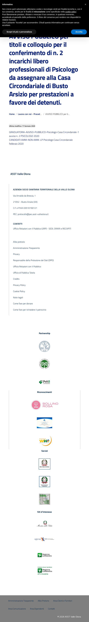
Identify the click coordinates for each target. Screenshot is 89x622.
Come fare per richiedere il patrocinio (29, 309)
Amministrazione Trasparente (26, 248)
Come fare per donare (23, 303)
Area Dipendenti (37, 608)
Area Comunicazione (17, 608)
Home (12, 114)
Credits (16, 278)
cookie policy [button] (70, 12)
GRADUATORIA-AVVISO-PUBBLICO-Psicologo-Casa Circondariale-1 (44, 132)
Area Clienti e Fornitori (62, 600)
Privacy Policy (19, 285)
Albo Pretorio (43, 600)
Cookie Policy (19, 291)
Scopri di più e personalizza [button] (19, 32)
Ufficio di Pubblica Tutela (24, 272)
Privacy (16, 254)
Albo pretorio (19, 241)
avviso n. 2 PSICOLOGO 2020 (24, 136)
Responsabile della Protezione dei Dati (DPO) (33, 260)
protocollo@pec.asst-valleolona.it (33, 214)
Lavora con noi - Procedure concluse (35, 114)
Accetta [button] (78, 32)
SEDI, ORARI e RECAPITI (60, 228)
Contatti (51, 608)
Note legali (18, 297)
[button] (85, 4)
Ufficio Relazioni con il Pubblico (27, 266)
